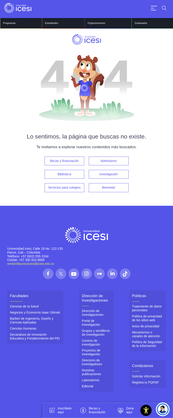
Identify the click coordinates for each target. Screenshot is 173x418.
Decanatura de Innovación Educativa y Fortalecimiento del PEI (35, 336)
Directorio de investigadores (92, 361)
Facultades (19, 295)
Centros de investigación (91, 342)
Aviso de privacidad (145, 326)
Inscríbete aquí (59, 410)
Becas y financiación (64, 161)
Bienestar (108, 187)
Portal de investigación (91, 322)
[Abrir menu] (154, 8)
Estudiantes (51, 23)
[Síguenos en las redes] (48, 273)
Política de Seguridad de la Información (147, 343)
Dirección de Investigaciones (95, 297)
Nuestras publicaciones (91, 371)
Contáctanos (142, 365)
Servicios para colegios (64, 187)
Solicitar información (146, 376)
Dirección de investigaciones (92, 312)
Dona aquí (125, 410)
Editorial (87, 385)
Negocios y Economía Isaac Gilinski (35, 312)
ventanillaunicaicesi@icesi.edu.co (30, 263)
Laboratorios (90, 379)
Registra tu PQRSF (145, 382)
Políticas (139, 295)
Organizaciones (96, 23)
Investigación (108, 174)
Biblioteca (64, 174)
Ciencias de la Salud (24, 306)
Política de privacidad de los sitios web (147, 317)
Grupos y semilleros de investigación (96, 332)
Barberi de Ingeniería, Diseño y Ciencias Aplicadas (31, 320)
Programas (9, 23)
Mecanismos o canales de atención (146, 333)
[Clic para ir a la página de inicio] (17, 8)
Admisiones (108, 161)
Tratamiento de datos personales (147, 308)
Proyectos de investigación (91, 352)
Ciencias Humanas (23, 328)
